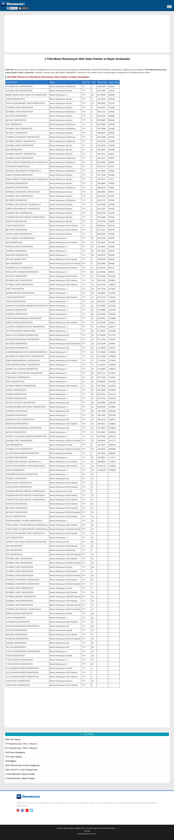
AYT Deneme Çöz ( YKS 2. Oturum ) (21, 748)
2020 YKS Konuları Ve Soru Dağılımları (22, 765)
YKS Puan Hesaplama (15, 752)
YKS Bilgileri (10, 761)
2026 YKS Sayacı (13, 739)
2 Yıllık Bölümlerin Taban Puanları (20, 778)
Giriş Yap (13, 8)
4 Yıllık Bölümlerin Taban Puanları (20, 774)
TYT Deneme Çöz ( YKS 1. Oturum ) (21, 744)
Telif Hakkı (87, 831)
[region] (87, 33)
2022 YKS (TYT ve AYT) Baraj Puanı (21, 770)
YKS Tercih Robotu (13, 757)
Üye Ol (25, 8)
